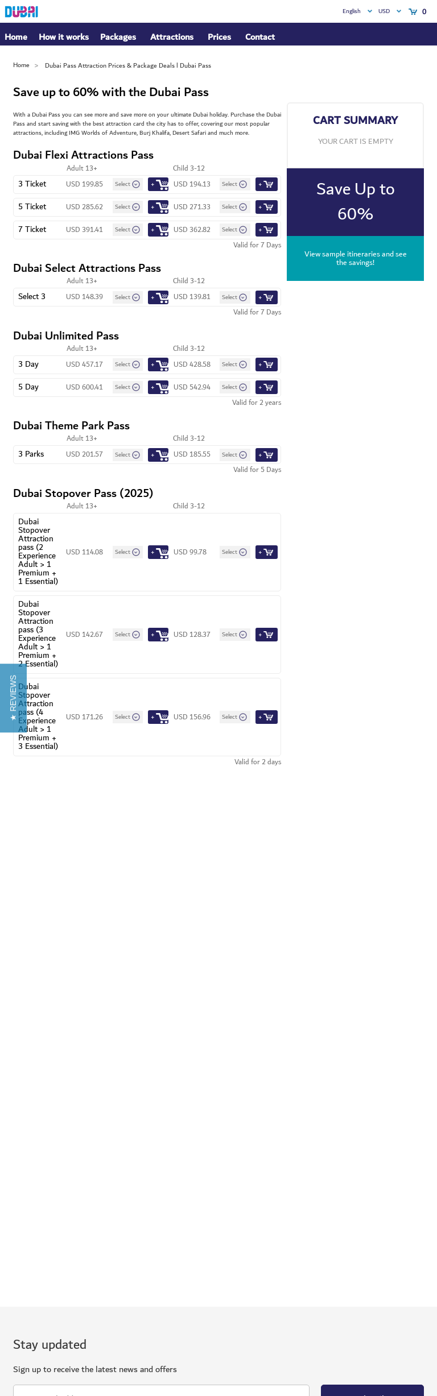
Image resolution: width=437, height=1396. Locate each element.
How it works (64, 37)
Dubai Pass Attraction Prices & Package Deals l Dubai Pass (128, 65)
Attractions (171, 37)
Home (16, 37)
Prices (219, 37)
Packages (118, 37)
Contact (260, 37)
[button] (13, 698)
